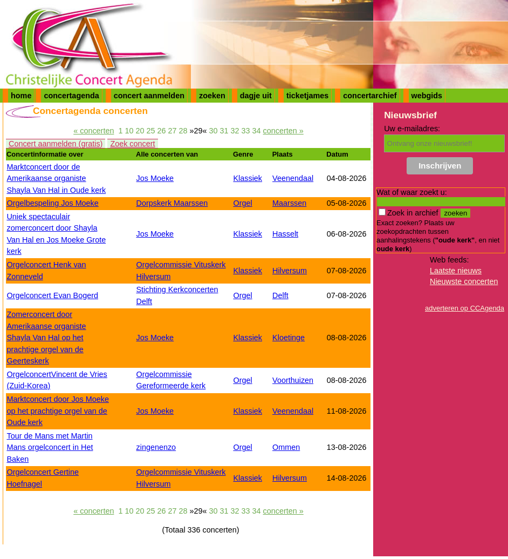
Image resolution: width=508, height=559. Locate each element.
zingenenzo (156, 447)
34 (256, 130)
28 (183, 130)
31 (224, 130)
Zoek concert (132, 143)
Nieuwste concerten (464, 281)
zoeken (212, 95)
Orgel (242, 203)
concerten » (283, 130)
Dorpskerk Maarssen (172, 203)
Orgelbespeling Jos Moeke (52, 203)
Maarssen (289, 203)
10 (129, 130)
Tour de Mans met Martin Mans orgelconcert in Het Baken (49, 447)
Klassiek (247, 178)
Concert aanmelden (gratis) (55, 143)
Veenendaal (292, 178)
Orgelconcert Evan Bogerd (52, 295)
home (21, 95)
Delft (280, 295)
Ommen (286, 447)
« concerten (93, 130)
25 (150, 130)
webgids (427, 95)
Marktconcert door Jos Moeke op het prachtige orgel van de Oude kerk (57, 411)
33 (246, 130)
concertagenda (71, 95)
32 (235, 130)
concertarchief (369, 95)
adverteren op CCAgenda (464, 308)
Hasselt (285, 234)
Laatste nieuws (456, 270)
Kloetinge (288, 337)
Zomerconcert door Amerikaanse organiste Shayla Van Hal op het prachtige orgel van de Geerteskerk (46, 337)
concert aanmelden (149, 95)
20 (139, 130)
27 (172, 130)
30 (213, 130)
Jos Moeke (155, 178)
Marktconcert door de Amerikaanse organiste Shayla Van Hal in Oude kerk (56, 178)
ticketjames (307, 95)
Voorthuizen (292, 380)
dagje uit (256, 95)
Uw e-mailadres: (412, 128)
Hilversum (289, 270)
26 (161, 130)
